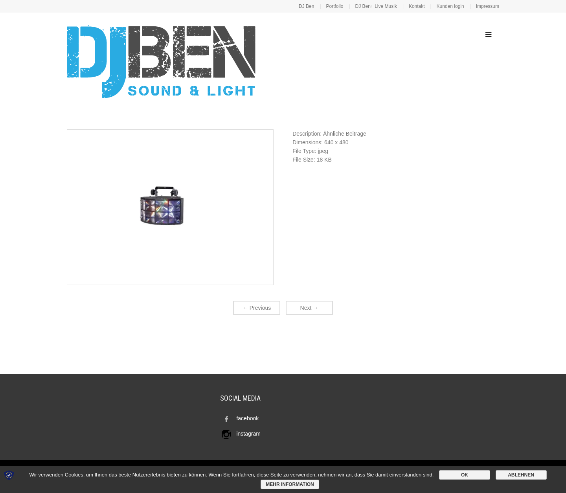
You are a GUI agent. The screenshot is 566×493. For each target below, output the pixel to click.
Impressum (487, 6)
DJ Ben (306, 6)
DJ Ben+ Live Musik (376, 6)
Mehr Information (290, 484)
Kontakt (417, 6)
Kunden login (450, 6)
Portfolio (334, 6)
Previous (257, 308)
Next (309, 308)
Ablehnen (521, 475)
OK (464, 475)
